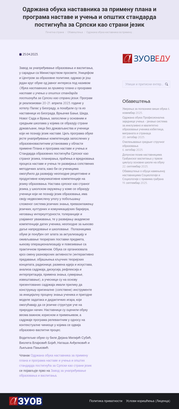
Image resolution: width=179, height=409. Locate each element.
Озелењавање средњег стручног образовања (143, 143)
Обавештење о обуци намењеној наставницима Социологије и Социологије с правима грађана (143, 175)
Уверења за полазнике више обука (144, 108)
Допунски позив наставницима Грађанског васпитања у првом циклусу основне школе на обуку (143, 158)
